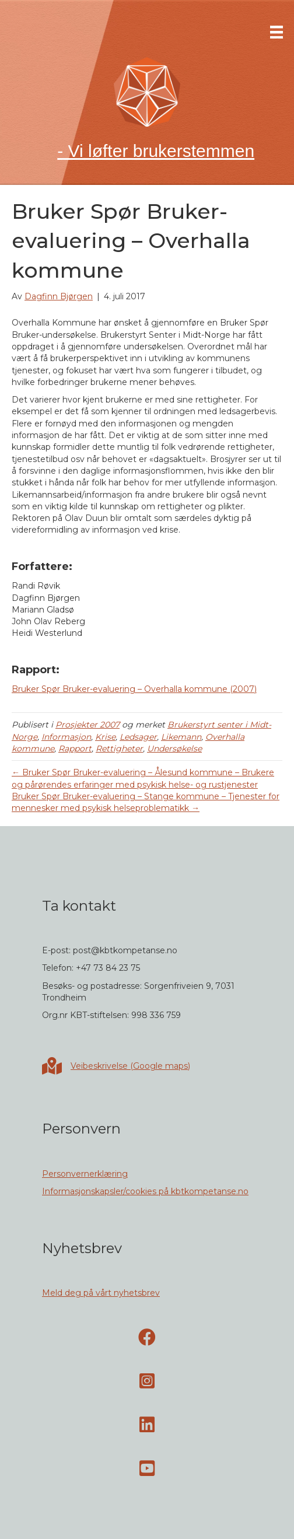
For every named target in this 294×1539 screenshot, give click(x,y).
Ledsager (138, 737)
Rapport (75, 748)
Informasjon (66, 737)
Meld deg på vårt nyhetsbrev (101, 1293)
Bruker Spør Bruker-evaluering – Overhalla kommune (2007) (134, 689)
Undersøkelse (174, 748)
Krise (105, 737)
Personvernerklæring (85, 1174)
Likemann (181, 737)
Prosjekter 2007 (87, 724)
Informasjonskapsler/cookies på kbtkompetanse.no (145, 1191)
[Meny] (276, 32)
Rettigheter (119, 748)
